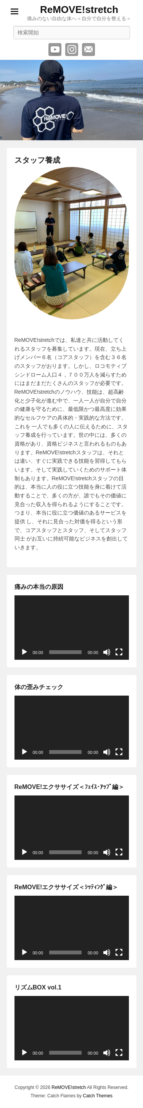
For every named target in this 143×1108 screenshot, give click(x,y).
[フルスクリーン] (119, 652)
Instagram (71, 49)
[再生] (24, 652)
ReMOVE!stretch (79, 9)
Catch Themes (97, 1095)
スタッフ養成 (37, 160)
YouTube (54, 49)
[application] (71, 627)
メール (88, 49)
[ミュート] (107, 652)
